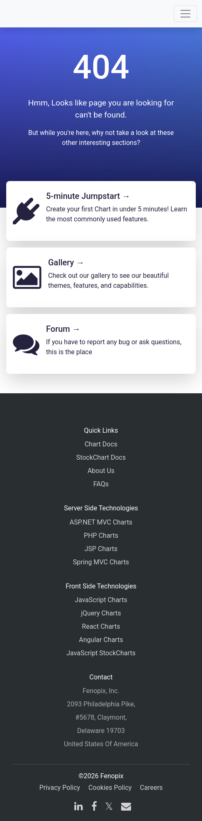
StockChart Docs (101, 457)
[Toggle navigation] (185, 13)
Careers (151, 788)
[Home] (30, 13)
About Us (101, 471)
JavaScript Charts (101, 600)
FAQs (101, 484)
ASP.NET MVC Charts (101, 522)
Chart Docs (101, 444)
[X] (109, 807)
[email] (124, 807)
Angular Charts (101, 640)
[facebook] (94, 807)
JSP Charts (101, 549)
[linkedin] (78, 807)
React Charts (101, 626)
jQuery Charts (101, 613)
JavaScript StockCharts (101, 653)
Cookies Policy (109, 788)
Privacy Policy (59, 788)
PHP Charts (101, 535)
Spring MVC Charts (101, 562)
